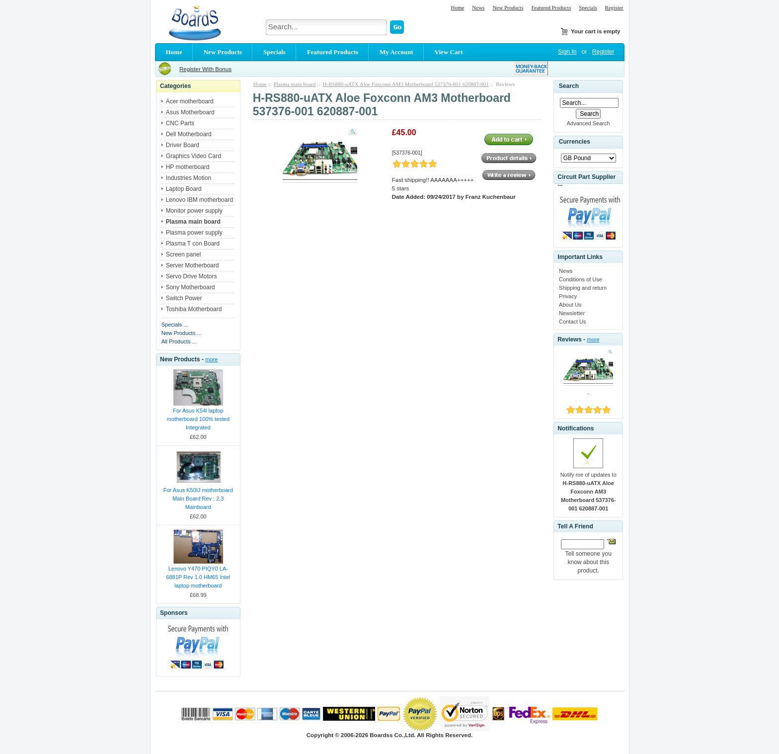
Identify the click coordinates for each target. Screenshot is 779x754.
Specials (588, 7)
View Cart (449, 52)
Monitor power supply (194, 210)
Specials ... (174, 325)
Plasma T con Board (193, 243)
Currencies (574, 142)
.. (588, 392)
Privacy (568, 296)
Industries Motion (188, 177)
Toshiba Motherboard (194, 309)
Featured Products (551, 7)
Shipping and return (583, 288)
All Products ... (179, 341)
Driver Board (182, 145)
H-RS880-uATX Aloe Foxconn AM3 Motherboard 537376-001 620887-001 (406, 84)
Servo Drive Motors (191, 276)
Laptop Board (184, 188)
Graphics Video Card (193, 156)
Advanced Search (588, 123)
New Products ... (181, 333)
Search (569, 86)
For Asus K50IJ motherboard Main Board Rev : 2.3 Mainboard (198, 498)
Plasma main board (294, 84)
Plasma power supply (194, 232)
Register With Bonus (205, 69)
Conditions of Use (580, 279)
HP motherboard (188, 167)
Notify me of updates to (588, 491)
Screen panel (183, 254)
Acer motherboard (190, 101)
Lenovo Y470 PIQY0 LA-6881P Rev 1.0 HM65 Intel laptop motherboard (198, 577)
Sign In (567, 51)
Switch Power (184, 298)
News (478, 7)
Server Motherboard (192, 265)
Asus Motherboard (190, 112)
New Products (507, 7)
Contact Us (572, 322)
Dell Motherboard (189, 134)
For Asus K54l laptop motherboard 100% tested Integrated (198, 419)
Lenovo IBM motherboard (199, 199)
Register (614, 7)
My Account (396, 52)
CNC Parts (180, 123)
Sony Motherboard (190, 287)
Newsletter (572, 313)
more (211, 359)
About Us (570, 305)
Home (457, 7)
